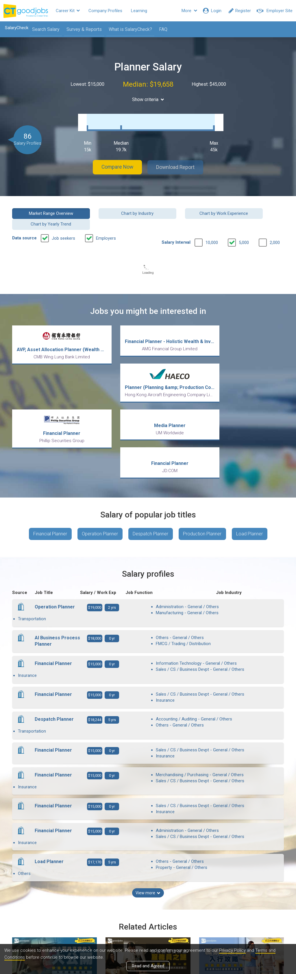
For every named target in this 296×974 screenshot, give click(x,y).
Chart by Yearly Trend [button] (253, 207)
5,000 (244, 225)
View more (148, 802)
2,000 (275, 225)
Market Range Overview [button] (43, 207)
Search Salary (45, 29)
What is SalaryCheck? (129, 29)
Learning (139, 10)
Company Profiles (105, 10)
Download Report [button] (177, 162)
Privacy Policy (232, 950)
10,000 (212, 225)
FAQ (162, 29)
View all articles (148, 912)
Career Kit (68, 10)
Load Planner (250, 449)
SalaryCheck (16, 27)
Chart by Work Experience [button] (183, 207)
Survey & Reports (83, 29)
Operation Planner (100, 449)
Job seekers (63, 221)
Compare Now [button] (116, 162)
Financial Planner (49, 449)
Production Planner (202, 449)
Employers (106, 221)
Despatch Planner (150, 449)
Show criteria (148, 99)
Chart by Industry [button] (113, 207)
